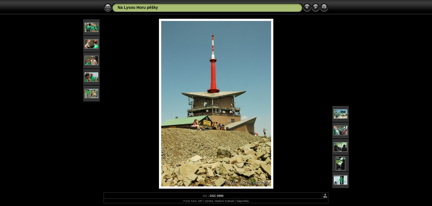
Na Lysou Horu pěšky (138, 7)
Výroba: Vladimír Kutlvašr (219, 200)
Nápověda (243, 200)
